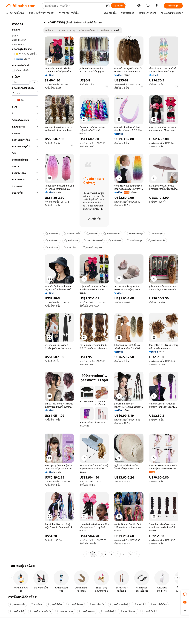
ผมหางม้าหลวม (65, 611)
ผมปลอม (104, 30)
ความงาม (63, 30)
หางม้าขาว (115, 240)
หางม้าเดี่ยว (52, 240)
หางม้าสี (139, 604)
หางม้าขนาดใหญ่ (119, 604)
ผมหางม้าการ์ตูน (134, 233)
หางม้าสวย (52, 247)
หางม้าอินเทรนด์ (111, 233)
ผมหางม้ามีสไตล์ (158, 604)
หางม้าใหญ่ (107, 611)
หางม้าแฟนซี (17, 611)
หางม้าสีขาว (70, 247)
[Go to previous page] (86, 554)
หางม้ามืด (91, 233)
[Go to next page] (137, 554)
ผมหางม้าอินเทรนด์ (93, 240)
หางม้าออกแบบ (87, 611)
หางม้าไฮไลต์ (55, 604)
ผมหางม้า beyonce (92, 247)
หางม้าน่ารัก (71, 240)
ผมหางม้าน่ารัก (96, 604)
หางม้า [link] (117, 30)
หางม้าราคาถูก (134, 240)
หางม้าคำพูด (156, 233)
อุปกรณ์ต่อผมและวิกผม (84, 30)
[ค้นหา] (118, 5)
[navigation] (24, 288)
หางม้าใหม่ (148, 611)
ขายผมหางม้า (17, 604)
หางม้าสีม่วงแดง (128, 611)
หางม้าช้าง (52, 233)
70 (130, 554)
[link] (185, 594)
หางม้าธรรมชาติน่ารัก (40, 611)
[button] (108, 5)
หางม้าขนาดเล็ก (72, 233)
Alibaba (49, 30)
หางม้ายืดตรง (75, 604)
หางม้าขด (36, 604)
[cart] (148, 6)
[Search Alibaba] (74, 5)
